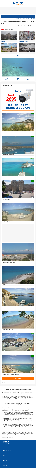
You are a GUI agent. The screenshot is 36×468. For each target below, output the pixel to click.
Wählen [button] (28, 79)
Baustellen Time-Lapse (6, 452)
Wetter (18, 79)
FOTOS (18, 382)
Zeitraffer (7, 79)
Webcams (17, 16)
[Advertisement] (18, 11)
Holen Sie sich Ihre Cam (6, 450)
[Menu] (33, 16)
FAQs (3, 457)
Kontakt (3, 455)
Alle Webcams (18, 378)
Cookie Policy (4, 462)
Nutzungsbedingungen (6, 460)
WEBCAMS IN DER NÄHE (18, 85)
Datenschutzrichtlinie (5, 465)
